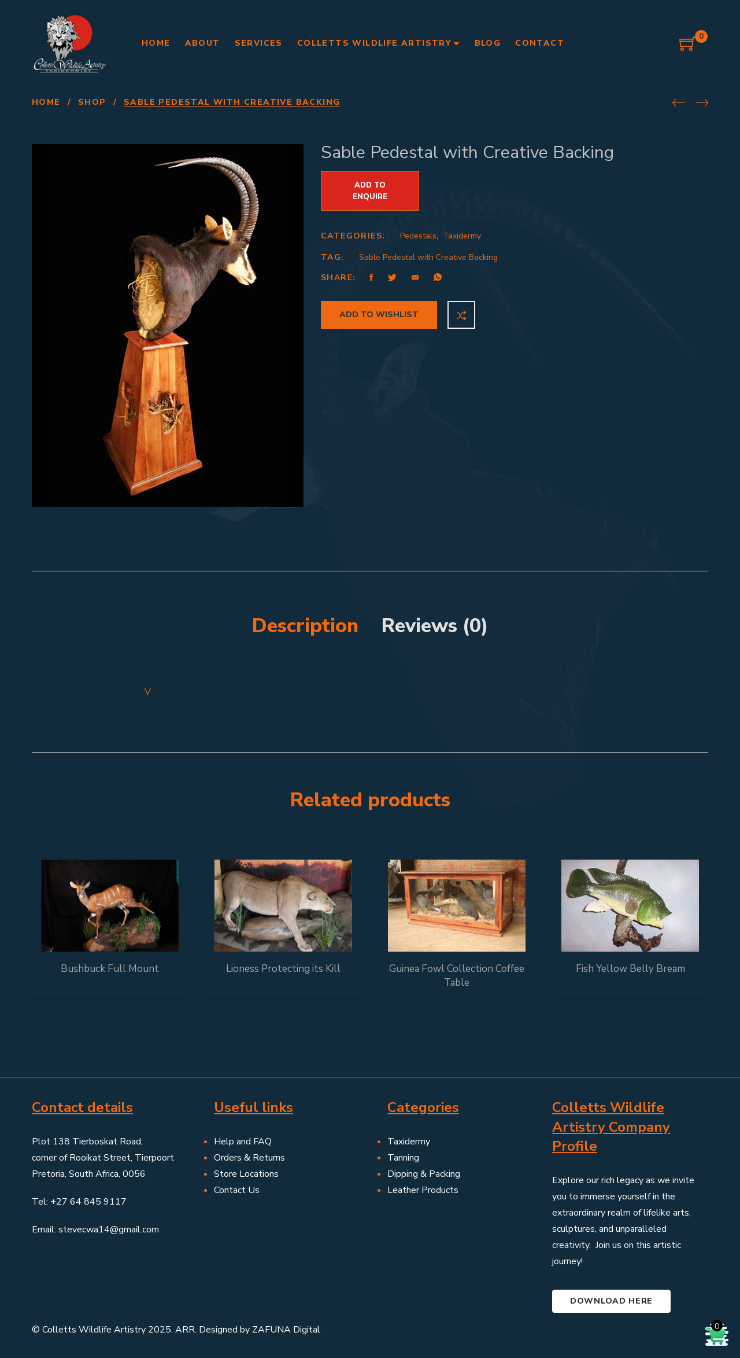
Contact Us (237, 1190)
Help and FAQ (243, 1141)
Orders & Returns (249, 1157)
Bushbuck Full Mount (110, 968)
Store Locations (246, 1174)
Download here (611, 1300)
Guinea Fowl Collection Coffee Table (456, 975)
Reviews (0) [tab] (435, 625)
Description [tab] (305, 625)
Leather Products (422, 1190)
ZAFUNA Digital (286, 1329)
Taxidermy (462, 235)
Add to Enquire (370, 191)
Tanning (403, 1157)
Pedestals (418, 235)
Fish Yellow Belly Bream (630, 968)
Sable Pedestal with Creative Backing (428, 257)
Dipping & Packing (423, 1174)
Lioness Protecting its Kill (283, 968)
